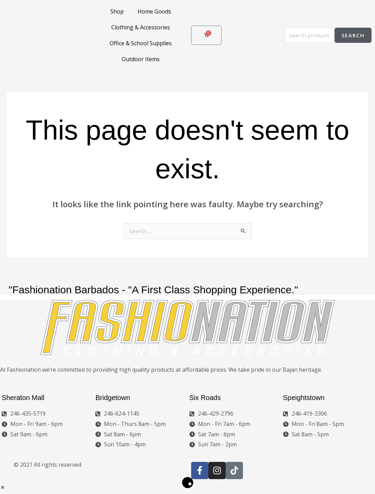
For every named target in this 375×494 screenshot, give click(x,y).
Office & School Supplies (141, 43)
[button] (3, 488)
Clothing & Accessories (140, 27)
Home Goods (154, 11)
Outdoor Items (141, 59)
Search (353, 35)
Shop (117, 11)
